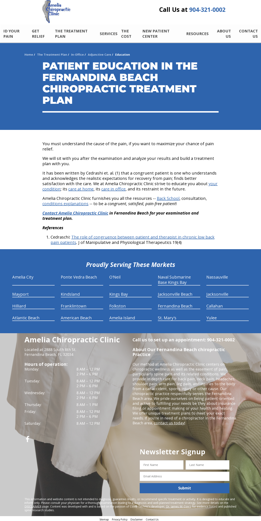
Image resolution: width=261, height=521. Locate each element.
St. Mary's (167, 316)
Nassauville (217, 276)
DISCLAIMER (32, 505)
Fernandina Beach (175, 305)
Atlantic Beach (26, 316)
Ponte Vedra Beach (79, 276)
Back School (168, 197)
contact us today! (169, 421)
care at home (81, 187)
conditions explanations (65, 202)
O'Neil (115, 276)
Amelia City (22, 276)
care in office (113, 187)
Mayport (20, 293)
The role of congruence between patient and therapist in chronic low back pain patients (133, 238)
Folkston (117, 305)
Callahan (214, 305)
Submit (184, 486)
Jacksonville (217, 293)
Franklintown (73, 305)
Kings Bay (118, 293)
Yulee (211, 316)
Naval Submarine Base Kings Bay (174, 278)
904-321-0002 (207, 11)
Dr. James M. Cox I (178, 505)
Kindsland (70, 293)
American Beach (76, 316)
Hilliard (19, 305)
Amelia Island (122, 316)
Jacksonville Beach (175, 293)
